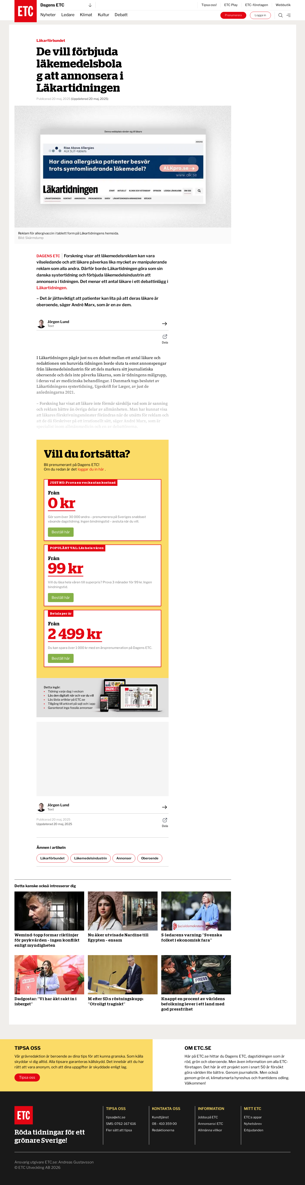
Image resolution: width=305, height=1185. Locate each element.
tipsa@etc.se (115, 1117)
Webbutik (283, 5)
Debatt (121, 14)
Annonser (123, 858)
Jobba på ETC (208, 1117)
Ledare (67, 14)
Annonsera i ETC (210, 1124)
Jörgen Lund (58, 322)
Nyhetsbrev (253, 1124)
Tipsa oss (27, 1077)
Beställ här (61, 532)
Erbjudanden (253, 1130)
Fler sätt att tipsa (119, 1130)
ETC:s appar (253, 1117)
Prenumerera (233, 15)
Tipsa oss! (209, 5)
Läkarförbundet (50, 40)
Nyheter (48, 14)
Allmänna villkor (210, 1130)
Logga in (260, 15)
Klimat (86, 14)
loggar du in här (91, 469)
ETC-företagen (256, 5)
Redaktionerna (163, 1130)
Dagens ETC (66, 5)
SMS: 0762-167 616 (121, 1124)
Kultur (103, 14)
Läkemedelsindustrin (90, 858)
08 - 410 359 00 (164, 1124)
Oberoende (149, 858)
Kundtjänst (160, 1117)
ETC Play (231, 5)
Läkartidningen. (51, 287)
